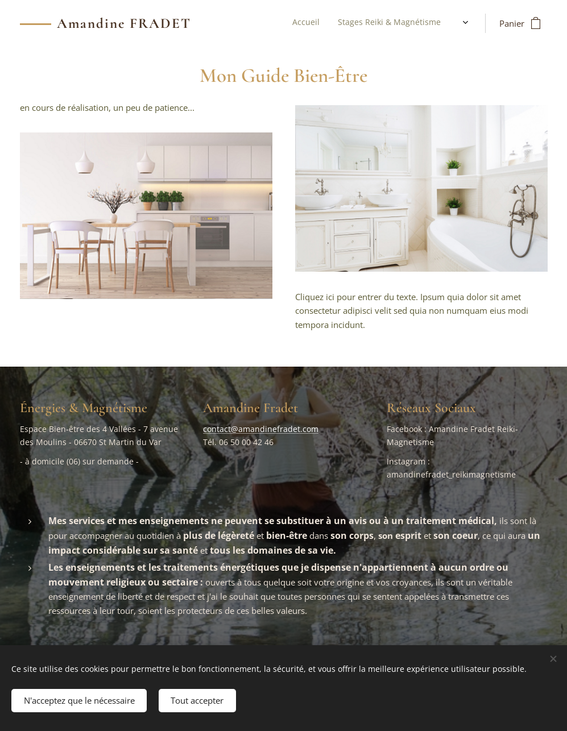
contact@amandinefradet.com (260, 429)
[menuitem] (377, 23)
